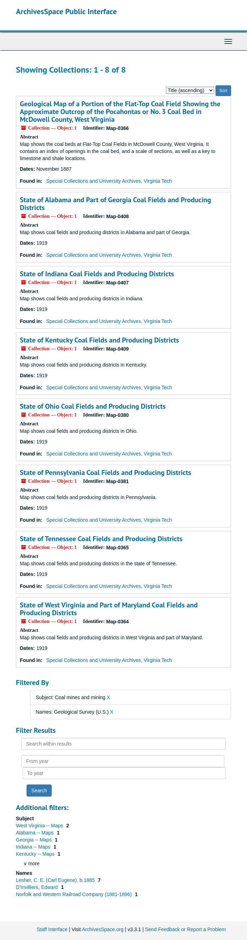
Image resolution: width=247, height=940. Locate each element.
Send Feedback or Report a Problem (185, 929)
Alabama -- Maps (35, 833)
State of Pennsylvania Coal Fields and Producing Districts (105, 472)
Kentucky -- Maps (36, 854)
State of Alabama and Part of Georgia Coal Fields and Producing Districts (115, 203)
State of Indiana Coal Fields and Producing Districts (97, 273)
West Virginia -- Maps (40, 825)
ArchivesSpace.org (103, 929)
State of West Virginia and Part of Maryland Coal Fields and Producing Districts (108, 608)
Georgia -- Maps (34, 840)
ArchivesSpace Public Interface (66, 11)
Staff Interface (52, 929)
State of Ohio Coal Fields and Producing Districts (93, 406)
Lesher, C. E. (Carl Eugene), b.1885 (56, 880)
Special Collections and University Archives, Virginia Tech (109, 181)
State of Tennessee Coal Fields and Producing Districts (101, 538)
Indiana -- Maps (34, 847)
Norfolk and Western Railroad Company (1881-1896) (74, 894)
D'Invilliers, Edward (37, 887)
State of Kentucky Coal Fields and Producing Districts (99, 340)
